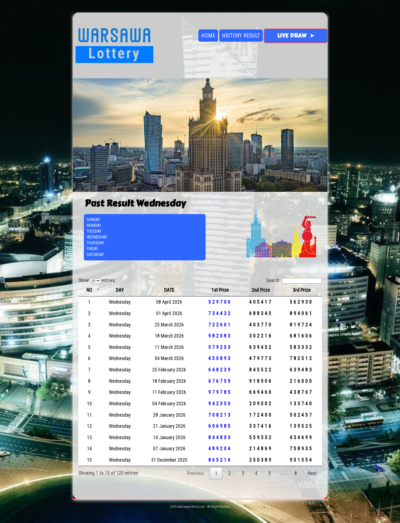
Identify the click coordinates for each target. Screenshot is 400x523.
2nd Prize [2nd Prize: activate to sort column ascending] (261, 290)
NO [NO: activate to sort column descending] (89, 290)
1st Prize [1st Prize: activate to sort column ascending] (220, 290)
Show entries (96, 280)
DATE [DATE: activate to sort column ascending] (169, 290)
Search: (294, 280)
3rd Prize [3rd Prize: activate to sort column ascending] (301, 290)
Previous (195, 473)
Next (312, 473)
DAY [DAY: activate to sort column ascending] (120, 290)
